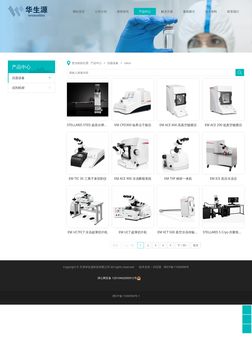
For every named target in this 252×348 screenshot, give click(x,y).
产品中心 (145, 11)
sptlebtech (19, 186)
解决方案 (167, 11)
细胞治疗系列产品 (25, 117)
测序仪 (19, 139)
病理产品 (20, 179)
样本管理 (20, 194)
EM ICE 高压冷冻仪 (223, 178)
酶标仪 (19, 235)
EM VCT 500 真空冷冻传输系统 (179, 232)
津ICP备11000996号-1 (126, 339)
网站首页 (79, 11)
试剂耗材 (18, 278)
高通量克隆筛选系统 (26, 254)
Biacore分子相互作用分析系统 (30, 97)
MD (14, 227)
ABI (14, 125)
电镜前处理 (22, 206)
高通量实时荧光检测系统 (29, 260)
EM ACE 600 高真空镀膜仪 (178, 125)
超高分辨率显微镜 (25, 160)
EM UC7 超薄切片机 (133, 232)
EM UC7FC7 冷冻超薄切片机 (88, 232)
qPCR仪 (20, 132)
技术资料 (211, 11)
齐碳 (15, 267)
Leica (15, 146)
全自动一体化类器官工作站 (30, 247)
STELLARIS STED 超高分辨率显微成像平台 (96, 125)
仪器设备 (18, 78)
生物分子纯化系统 (25, 105)
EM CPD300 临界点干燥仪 (132, 125)
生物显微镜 (22, 154)
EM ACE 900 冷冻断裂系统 (132, 178)
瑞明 (15, 214)
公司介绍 (101, 11)
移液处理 (20, 200)
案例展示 (189, 11)
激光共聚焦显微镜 (25, 166)
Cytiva (16, 88)
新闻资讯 (123, 11)
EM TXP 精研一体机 (178, 178)
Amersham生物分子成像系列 (31, 111)
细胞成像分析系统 (25, 241)
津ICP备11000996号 (176, 310)
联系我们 (233, 11)
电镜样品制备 (23, 172)
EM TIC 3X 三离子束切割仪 (87, 178)
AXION (16, 221)
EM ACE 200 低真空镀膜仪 (223, 125)
